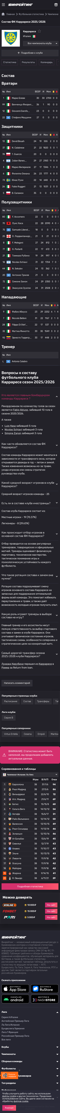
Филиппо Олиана (21, 173)
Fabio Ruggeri (18, 186)
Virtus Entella (11, 734)
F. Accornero (18, 217)
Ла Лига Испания (11, 1025)
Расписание (10, 701)
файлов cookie (21, 1101)
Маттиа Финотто (20, 331)
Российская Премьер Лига (15, 1036)
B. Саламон (18, 193)
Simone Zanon (13, 433)
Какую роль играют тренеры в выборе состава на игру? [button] (27, 615)
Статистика (9, 62)
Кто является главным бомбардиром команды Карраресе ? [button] (26, 396)
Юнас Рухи (17, 180)
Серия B (8, 717)
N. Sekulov (17, 268)
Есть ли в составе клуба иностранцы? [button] (26, 503)
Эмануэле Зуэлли (21, 288)
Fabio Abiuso (20, 409)
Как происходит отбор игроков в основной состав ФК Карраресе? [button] (23, 534)
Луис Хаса (17, 223)
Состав (27, 701)
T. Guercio (17, 154)
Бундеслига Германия (13, 1028)
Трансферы (43, 701)
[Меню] (3, 4)
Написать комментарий (17, 683)
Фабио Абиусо (19, 312)
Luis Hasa (10, 425)
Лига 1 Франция (10, 1032)
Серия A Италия (10, 1017)
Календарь (46, 62)
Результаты (28, 62)
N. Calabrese (18, 147)
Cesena (28, 734)
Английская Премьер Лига (15, 1021)
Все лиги (6, 1039)
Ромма (5, 667)
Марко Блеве (18, 98)
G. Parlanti (17, 249)
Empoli (41, 734)
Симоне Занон (19, 281)
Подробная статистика (30, 886)
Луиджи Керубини (13, 663)
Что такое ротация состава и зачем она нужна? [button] (27, 576)
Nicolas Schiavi (19, 262)
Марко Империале (21, 167)
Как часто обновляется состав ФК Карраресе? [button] (24, 445)
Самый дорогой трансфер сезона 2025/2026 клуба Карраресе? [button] (23, 654)
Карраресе (45, 663)
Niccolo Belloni (19, 318)
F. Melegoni (17, 242)
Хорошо (9, 1107)
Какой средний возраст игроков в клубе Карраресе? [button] (28, 484)
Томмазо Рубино (21, 255)
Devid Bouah (18, 141)
